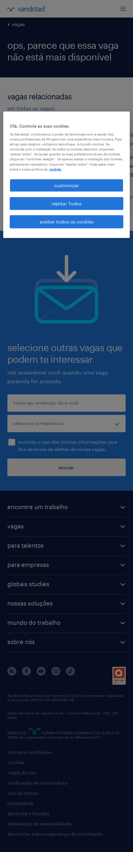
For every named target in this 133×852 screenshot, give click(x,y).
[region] (66, 174)
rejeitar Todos (66, 203)
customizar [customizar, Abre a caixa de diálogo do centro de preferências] (66, 185)
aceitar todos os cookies (67, 221)
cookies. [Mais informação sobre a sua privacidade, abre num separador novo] (55, 169)
